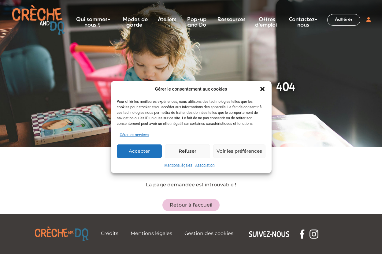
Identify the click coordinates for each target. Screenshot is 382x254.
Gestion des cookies (208, 233)
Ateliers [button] (167, 20)
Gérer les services (134, 135)
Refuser (187, 151)
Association (204, 165)
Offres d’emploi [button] (266, 20)
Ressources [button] (231, 20)
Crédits (109, 233)
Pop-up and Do (196, 20)
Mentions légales (178, 165)
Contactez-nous (303, 20)
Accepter (139, 151)
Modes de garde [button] (135, 20)
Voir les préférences (239, 151)
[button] (262, 89)
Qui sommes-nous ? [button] (93, 20)
